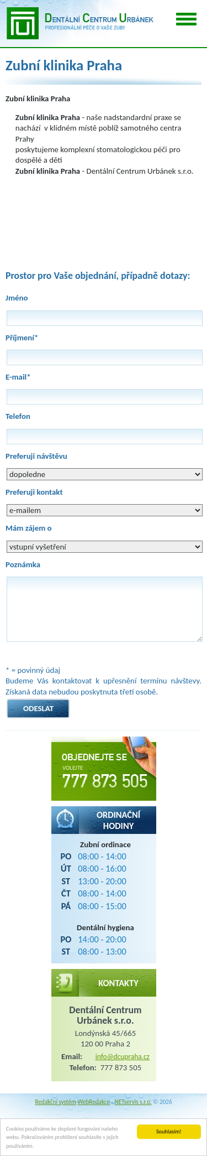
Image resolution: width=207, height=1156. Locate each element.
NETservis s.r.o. (133, 1102)
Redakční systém (55, 1102)
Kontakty (118, 982)
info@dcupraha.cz (122, 1056)
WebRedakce (93, 1102)
